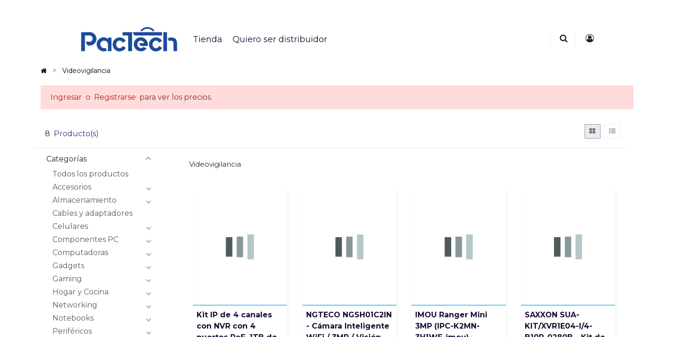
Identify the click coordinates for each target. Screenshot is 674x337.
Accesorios (71, 187)
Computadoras (80, 252)
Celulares (70, 226)
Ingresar (66, 97)
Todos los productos (90, 173)
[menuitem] (207, 39)
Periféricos (72, 331)
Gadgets (68, 265)
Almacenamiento (84, 200)
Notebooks (73, 318)
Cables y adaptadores (92, 213)
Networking (74, 304)
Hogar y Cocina (80, 291)
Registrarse (115, 97)
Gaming (67, 278)
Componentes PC (85, 239)
